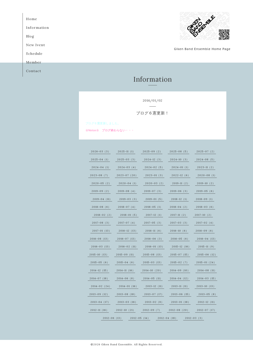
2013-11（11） (180, 286)
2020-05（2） (101, 183)
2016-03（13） (101, 246)
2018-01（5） (129, 214)
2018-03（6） (205, 206)
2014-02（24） (101, 286)
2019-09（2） (101, 191)
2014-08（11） (207, 270)
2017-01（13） (101, 230)
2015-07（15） (180, 254)
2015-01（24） (206, 262)
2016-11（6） (154, 230)
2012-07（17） (207, 310)
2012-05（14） (140, 318)
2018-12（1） (180, 199)
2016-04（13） (207, 238)
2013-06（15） (181, 294)
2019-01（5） (154, 199)
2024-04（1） (101, 167)
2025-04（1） (100, 159)
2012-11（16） (99, 310)
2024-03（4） (127, 167)
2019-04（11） (102, 199)
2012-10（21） (125, 310)
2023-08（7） (99, 175)
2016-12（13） (128, 230)
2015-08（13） (153, 254)
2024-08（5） (206, 159)
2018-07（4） (127, 206)
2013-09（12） (99, 294)
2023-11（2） (206, 167)
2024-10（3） (179, 159)
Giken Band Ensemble (116, 344)
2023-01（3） (154, 175)
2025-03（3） (127, 159)
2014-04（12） (180, 278)
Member (33, 62)
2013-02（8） (154, 302)
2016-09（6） (205, 230)
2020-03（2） (155, 183)
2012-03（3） (194, 318)
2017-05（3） (153, 222)
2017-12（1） (154, 214)
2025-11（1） (126, 151)
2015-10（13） (99, 254)
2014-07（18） (99, 278)
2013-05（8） (207, 294)
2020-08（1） (207, 175)
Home (31, 19)
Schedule (34, 53)
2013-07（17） (154, 294)
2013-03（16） (128, 302)
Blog (30, 36)
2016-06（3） (153, 238)
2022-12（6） (180, 175)
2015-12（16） (181, 246)
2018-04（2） (179, 206)
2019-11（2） (181, 183)
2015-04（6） (126, 262)
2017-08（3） (101, 222)
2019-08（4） (127, 191)
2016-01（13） (155, 246)
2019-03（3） (128, 199)
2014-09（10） (180, 270)
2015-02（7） (179, 262)
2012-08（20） (179, 310)
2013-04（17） (100, 302)
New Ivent (35, 45)
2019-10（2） (206, 183)
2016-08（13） (100, 238)
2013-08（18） (127, 294)
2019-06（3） (179, 191)
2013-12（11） (154, 286)
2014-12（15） (99, 270)
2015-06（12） (207, 254)
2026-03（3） (101, 151)
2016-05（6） (180, 238)
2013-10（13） (206, 286)
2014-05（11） (153, 278)
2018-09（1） (205, 199)
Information (37, 27)
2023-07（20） (127, 175)
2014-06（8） (126, 278)
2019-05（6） (205, 191)
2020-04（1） (128, 183)
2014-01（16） (128, 286)
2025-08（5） (179, 151)
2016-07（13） (127, 238)
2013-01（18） (181, 302)
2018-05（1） (153, 206)
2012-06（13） (113, 318)
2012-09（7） (152, 310)
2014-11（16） (125, 270)
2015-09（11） (125, 254)
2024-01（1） (180, 167)
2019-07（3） (153, 191)
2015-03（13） (153, 262)
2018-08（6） (101, 206)
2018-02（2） (103, 214)
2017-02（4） (205, 222)
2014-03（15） (207, 278)
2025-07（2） (206, 151)
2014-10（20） (152, 270)
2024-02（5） (154, 167)
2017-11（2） (179, 214)
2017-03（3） (179, 222)
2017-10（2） (204, 214)
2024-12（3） (153, 159)
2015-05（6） (99, 262)
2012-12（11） (207, 302)
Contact (33, 71)
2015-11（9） (207, 246)
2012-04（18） (168, 318)
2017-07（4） (127, 222)
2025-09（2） (152, 151)
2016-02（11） (128, 246)
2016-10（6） (179, 230)
